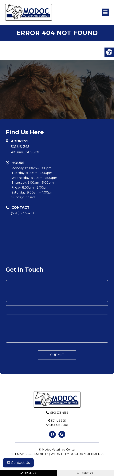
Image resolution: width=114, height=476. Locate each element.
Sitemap (17, 454)
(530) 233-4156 (23, 213)
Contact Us (18, 463)
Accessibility (37, 454)
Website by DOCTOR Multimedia (77, 454)
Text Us (85, 473)
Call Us (29, 473)
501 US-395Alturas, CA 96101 (25, 149)
